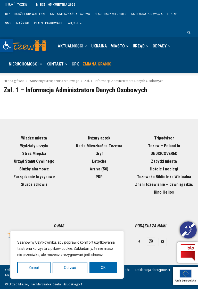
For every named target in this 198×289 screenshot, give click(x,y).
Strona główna (14, 81)
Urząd (139, 46)
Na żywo (22, 23)
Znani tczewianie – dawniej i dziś (164, 184)
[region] (67, 255)
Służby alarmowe (34, 169)
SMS (8, 23)
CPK (75, 64)
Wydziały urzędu (34, 145)
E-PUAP (172, 14)
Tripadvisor (164, 138)
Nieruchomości (23, 64)
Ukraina (99, 46)
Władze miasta (34, 138)
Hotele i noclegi (164, 169)
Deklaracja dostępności (152, 270)
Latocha (99, 161)
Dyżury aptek (99, 138)
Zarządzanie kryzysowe (34, 176)
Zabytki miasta (164, 161)
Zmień (34, 268)
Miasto (118, 46)
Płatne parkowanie (48, 23)
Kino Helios (164, 192)
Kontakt (55, 64)
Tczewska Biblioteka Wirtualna (164, 176)
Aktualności (70, 46)
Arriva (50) (99, 169)
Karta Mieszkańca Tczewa (70, 14)
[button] (6, 45)
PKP (99, 176)
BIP (7, 14)
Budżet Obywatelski (29, 14)
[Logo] (28, 46)
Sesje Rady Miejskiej (110, 14)
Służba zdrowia (34, 184)
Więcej (75, 23)
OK (103, 268)
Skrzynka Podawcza (146, 14)
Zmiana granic (96, 64)
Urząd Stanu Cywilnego (34, 161)
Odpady (160, 46)
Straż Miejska (34, 153)
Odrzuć (70, 268)
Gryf (99, 153)
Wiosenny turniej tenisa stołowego (54, 81)
